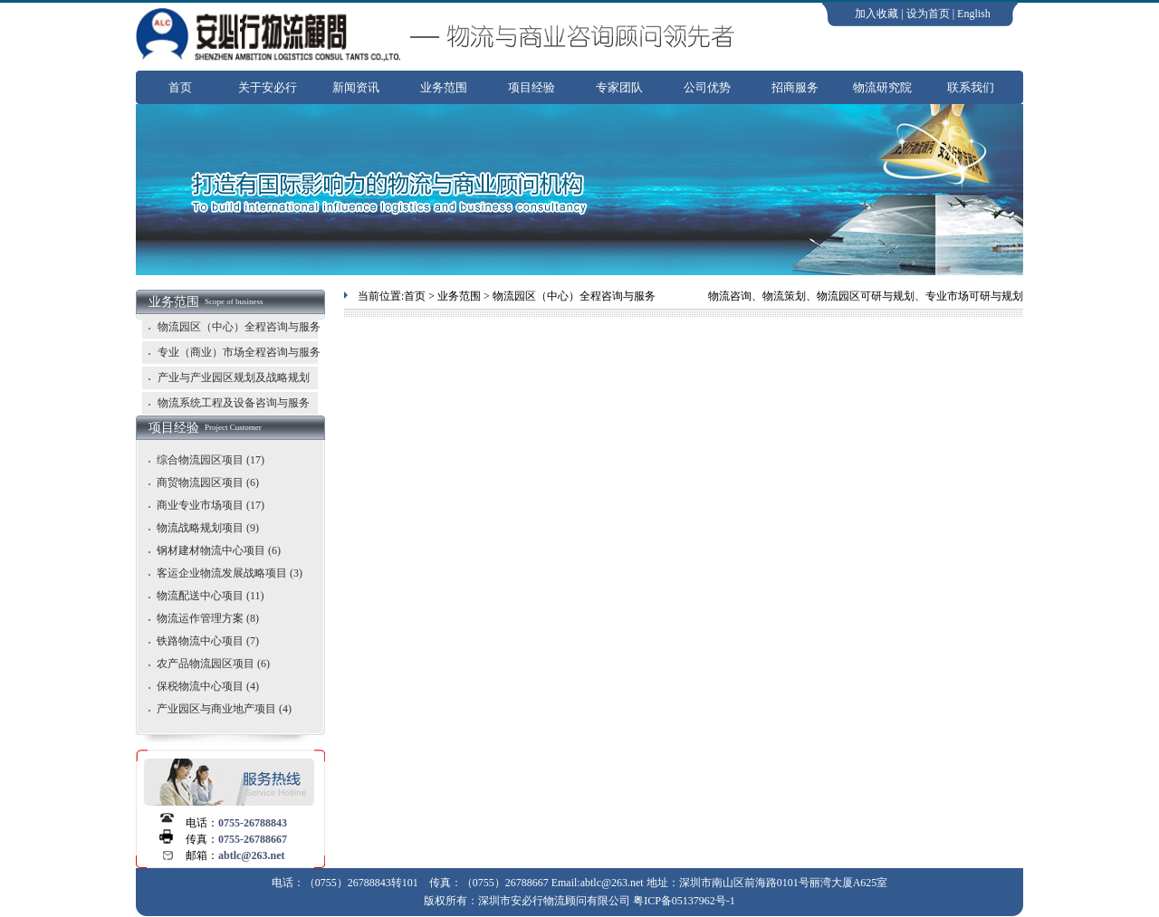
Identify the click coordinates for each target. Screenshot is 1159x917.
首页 (180, 87)
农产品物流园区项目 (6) (213, 663)
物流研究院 (882, 87)
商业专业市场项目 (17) (210, 505)
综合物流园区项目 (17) (210, 460)
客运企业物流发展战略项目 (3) (229, 573)
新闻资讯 (355, 87)
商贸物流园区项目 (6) (208, 482)
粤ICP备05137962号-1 (684, 900)
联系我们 (970, 87)
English (974, 13)
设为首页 (928, 13)
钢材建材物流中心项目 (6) (219, 550)
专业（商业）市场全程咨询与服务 (231, 352)
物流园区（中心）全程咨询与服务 (231, 326)
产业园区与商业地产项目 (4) (224, 708)
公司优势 (707, 87)
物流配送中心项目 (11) (210, 595)
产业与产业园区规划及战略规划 (226, 377)
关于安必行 (267, 87)
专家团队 (619, 87)
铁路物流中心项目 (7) (208, 641)
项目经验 (531, 87)
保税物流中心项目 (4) (208, 686)
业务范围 (443, 87)
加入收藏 (876, 13)
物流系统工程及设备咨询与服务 (226, 402)
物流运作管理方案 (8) (208, 618)
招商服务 (795, 87)
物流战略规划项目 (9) (208, 527)
